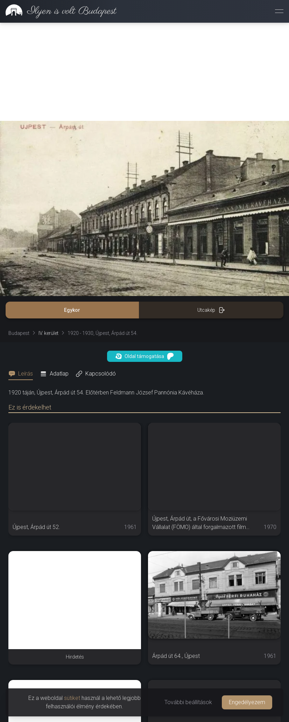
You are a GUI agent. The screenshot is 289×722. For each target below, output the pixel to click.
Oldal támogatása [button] (144, 356)
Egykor (72, 310)
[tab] (22, 373)
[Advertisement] (144, 72)
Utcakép (211, 310)
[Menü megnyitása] (279, 11)
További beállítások (188, 702)
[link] (58, 11)
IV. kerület (48, 333)
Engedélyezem (247, 702)
